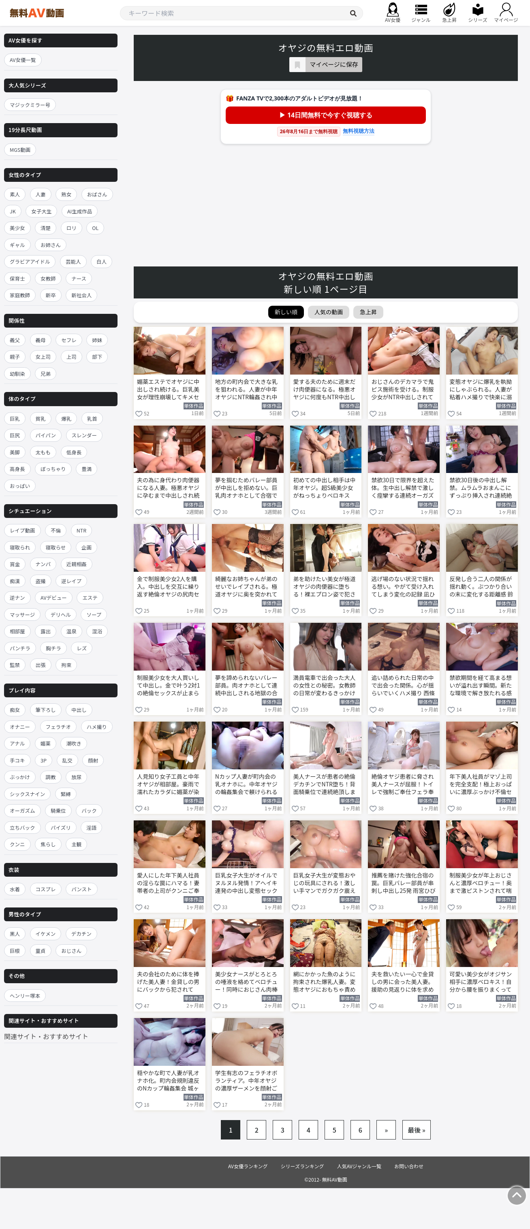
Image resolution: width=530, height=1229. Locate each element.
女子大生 (41, 211)
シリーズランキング (302, 1166)
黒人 (15, 933)
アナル (17, 743)
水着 (15, 889)
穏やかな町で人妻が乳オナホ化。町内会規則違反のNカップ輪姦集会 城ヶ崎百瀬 (168, 1081)
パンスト (81, 889)
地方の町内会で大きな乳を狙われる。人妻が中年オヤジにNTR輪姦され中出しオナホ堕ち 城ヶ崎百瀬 (247, 390)
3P (44, 760)
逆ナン (17, 597)
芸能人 (73, 261)
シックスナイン (27, 794)
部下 (97, 356)
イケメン (46, 933)
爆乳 (66, 418)
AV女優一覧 (23, 60)
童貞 (41, 950)
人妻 (41, 194)
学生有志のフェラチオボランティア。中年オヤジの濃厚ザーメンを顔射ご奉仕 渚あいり (246, 1081)
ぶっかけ (20, 777)
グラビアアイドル (30, 261)
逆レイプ (71, 581)
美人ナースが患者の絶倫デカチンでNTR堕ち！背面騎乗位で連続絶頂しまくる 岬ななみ (324, 785)
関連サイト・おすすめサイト (46, 1036)
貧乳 (41, 418)
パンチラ (20, 648)
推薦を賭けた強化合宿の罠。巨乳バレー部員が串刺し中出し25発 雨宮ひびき (403, 883)
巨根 (15, 950)
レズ (82, 648)
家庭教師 (20, 295)
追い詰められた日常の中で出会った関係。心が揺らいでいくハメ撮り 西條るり (403, 686)
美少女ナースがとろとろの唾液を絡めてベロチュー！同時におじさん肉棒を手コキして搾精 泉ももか (247, 982)
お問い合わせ (408, 1166)
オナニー (20, 727)
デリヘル (61, 614)
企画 (86, 547)
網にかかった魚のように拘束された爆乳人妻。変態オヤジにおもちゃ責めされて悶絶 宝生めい (324, 982)
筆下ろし (46, 710)
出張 (41, 665)
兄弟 (46, 373)
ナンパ (43, 564)
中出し (79, 710)
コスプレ (46, 889)
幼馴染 (17, 373)
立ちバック (22, 827)
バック (89, 810)
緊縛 (66, 794)
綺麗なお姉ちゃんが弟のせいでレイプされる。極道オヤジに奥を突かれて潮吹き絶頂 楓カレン (246, 587)
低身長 (74, 452)
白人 (101, 261)
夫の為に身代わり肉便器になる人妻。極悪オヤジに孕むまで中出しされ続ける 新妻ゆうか (168, 488)
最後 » (416, 1130)
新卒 (51, 295)
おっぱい (20, 486)
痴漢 (15, 581)
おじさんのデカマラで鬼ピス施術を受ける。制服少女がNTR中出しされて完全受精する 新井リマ (402, 390)
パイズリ (61, 827)
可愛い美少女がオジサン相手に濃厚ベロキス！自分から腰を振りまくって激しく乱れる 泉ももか (480, 982)
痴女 (15, 710)
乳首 (92, 418)
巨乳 (15, 418)
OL (95, 228)
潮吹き (73, 743)
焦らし (48, 844)
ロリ (71, 228)
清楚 (46, 228)
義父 (15, 340)
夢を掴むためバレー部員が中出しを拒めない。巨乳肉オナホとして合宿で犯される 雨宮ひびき (246, 488)
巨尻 (15, 435)
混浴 (97, 631)
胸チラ (53, 648)
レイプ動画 (22, 530)
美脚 (15, 452)
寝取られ (20, 547)
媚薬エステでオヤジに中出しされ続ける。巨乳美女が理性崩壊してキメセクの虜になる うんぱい (168, 390)
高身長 (17, 469)
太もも (43, 452)
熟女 (66, 194)
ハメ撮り (97, 727)
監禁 (15, 665)
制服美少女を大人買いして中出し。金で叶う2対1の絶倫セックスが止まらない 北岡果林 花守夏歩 (168, 686)
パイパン (46, 435)
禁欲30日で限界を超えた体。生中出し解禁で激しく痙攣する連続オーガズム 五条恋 (402, 488)
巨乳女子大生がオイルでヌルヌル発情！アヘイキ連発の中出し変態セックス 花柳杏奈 (246, 883)
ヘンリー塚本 (25, 995)
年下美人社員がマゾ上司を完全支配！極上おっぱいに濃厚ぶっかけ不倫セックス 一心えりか (480, 785)
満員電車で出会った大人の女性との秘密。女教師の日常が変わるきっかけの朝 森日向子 (324, 686)
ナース (78, 278)
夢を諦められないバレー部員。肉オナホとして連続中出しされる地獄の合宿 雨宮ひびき (246, 686)
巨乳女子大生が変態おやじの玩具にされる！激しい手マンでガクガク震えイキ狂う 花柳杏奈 (324, 883)
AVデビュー (54, 597)
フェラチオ (58, 727)
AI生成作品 (79, 211)
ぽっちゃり (53, 469)
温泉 (71, 631)
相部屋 (17, 631)
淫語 (91, 827)
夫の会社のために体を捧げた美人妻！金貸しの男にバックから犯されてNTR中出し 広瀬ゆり (168, 982)
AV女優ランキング (248, 1166)
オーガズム (22, 810)
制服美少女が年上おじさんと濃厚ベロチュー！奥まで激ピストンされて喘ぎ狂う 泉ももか (480, 883)
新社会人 (81, 295)
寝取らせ (56, 547)
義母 (41, 340)
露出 (46, 631)
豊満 (86, 469)
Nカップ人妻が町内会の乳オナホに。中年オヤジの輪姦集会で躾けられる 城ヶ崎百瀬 (246, 785)
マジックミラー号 (30, 105)
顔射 (93, 760)
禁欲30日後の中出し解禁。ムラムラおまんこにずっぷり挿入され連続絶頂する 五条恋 (480, 488)
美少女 (17, 228)
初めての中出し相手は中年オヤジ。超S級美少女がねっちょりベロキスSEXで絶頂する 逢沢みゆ (324, 488)
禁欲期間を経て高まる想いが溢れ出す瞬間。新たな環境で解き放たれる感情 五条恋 (480, 686)
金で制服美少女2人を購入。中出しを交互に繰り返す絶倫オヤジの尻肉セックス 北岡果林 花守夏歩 (169, 587)
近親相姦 (76, 564)
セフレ (69, 340)
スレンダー (84, 435)
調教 (51, 777)
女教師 (48, 278)
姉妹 (97, 340)
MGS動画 (20, 149)
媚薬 (46, 743)
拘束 (66, 665)
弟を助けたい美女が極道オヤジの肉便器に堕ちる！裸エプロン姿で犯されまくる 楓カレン (324, 587)
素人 (15, 194)
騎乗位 (58, 810)
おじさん (71, 950)
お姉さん (51, 245)
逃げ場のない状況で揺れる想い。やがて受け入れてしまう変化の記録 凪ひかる (403, 587)
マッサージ (22, 614)
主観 (76, 844)
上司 (71, 356)
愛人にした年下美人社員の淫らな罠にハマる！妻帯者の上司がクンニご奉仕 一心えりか (168, 883)
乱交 (67, 760)
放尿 (76, 777)
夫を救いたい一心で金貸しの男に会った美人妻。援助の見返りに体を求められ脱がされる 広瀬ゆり (403, 982)
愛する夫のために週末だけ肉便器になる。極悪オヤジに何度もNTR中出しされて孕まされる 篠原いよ (325, 390)
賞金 (15, 564)
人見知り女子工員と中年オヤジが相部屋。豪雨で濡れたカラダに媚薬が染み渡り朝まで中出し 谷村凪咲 (169, 785)
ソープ (93, 614)
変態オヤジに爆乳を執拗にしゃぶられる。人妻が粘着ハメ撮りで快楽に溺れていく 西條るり (480, 390)
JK (13, 211)
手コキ (17, 760)
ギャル (17, 245)
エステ (90, 597)
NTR (81, 530)
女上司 (43, 356)
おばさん (97, 194)
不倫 (56, 530)
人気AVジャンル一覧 (359, 1166)
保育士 (17, 278)
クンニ (17, 844)
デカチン (81, 933)
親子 (15, 356)
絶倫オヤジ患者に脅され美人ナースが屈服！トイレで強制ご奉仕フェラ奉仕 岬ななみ (402, 785)
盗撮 (41, 581)
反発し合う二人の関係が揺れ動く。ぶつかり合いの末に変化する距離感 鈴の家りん (481, 587)
